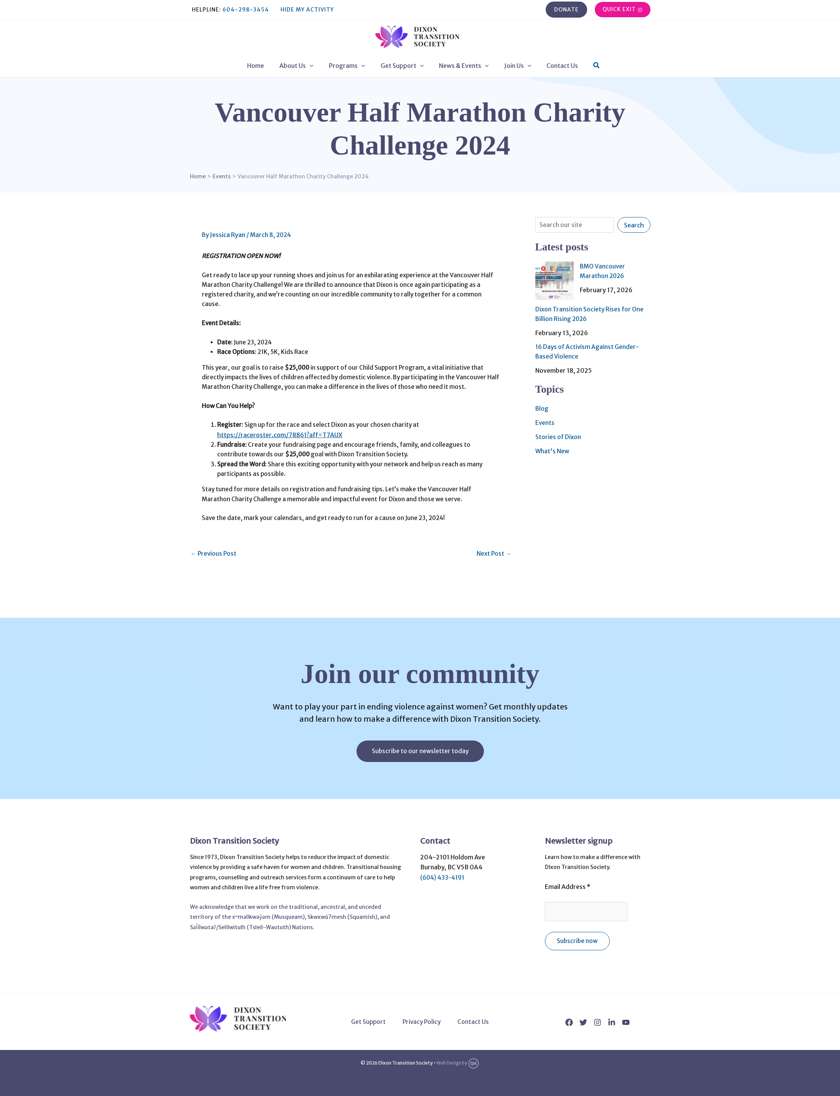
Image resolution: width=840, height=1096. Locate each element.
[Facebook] (569, 1022)
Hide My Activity (307, 9)
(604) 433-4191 (443, 876)
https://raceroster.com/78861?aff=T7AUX (286, 458)
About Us (303, 65)
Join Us (511, 65)
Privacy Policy (422, 1022)
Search (634, 225)
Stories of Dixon (558, 434)
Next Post (494, 586)
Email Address (568, 885)
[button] (566, 10)
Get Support (402, 65)
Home (264, 65)
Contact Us (553, 65)
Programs (350, 65)
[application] (316, 65)
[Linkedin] (611, 1022)
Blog (542, 407)
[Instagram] (597, 1022)
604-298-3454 (246, 9)
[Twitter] (583, 1022)
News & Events (461, 65)
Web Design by (458, 1063)
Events (545, 421)
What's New (552, 448)
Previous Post (214, 586)
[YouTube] (626, 1022)
